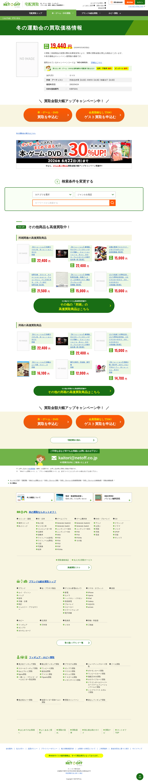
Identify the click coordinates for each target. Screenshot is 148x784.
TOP (138, 776)
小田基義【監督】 (115, 285)
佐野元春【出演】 (38, 285)
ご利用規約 (103, 749)
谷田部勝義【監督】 (116, 252)
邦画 (33, 254)
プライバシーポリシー (49, 749)
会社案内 (9, 749)
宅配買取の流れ (74, 441)
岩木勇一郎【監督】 (77, 259)
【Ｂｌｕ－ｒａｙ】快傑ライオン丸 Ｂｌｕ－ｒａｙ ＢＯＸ (42, 249)
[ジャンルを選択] (95, 194)
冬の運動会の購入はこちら (26, 133)
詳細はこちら (96, 62)
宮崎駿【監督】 (76, 285)
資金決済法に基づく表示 (120, 749)
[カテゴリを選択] (52, 194)
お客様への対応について (87, 749)
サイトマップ (137, 749)
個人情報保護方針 (67, 749)
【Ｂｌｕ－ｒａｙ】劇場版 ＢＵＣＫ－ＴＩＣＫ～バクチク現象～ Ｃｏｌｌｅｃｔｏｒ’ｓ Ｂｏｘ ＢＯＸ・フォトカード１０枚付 (80, 252)
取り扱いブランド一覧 (74, 643)
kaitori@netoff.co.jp (77, 458)
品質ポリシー (33, 749)
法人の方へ (20, 749)
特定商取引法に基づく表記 (74, 773)
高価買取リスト (74, 568)
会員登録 (32, 469)
